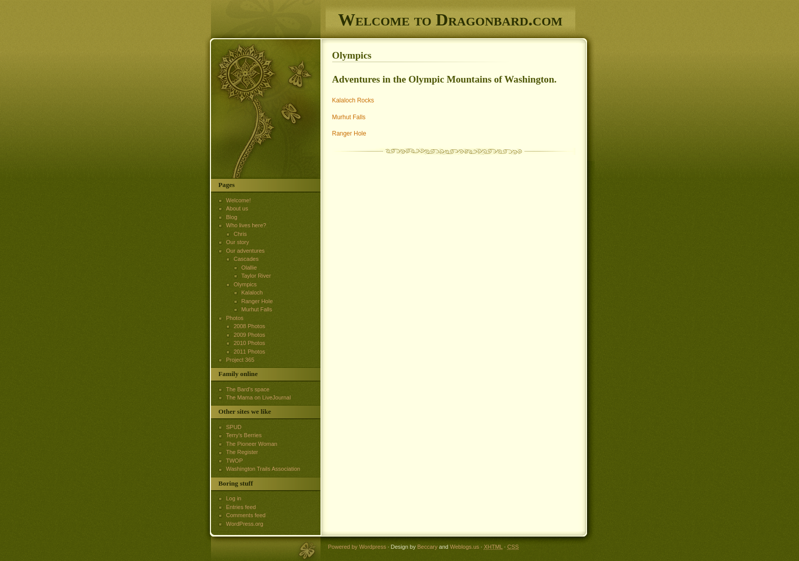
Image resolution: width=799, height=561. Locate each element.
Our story (237, 242)
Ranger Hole (349, 133)
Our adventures (245, 251)
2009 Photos (249, 335)
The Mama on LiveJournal (258, 397)
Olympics (245, 284)
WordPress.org (244, 524)
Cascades (246, 259)
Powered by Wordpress (357, 547)
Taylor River (256, 276)
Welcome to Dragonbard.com (450, 19)
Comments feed (246, 515)
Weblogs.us (464, 547)
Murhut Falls (349, 117)
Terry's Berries (244, 435)
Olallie (249, 267)
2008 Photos (249, 326)
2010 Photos (249, 343)
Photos (235, 318)
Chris (240, 234)
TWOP (234, 461)
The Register (242, 452)
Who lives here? (246, 225)
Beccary (427, 547)
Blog (231, 217)
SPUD (234, 427)
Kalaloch (252, 292)
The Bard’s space (248, 389)
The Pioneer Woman (252, 444)
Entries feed (241, 507)
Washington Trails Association (263, 469)
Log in (234, 498)
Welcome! (238, 200)
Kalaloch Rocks (353, 100)
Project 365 (240, 360)
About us (237, 208)
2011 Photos (249, 352)
